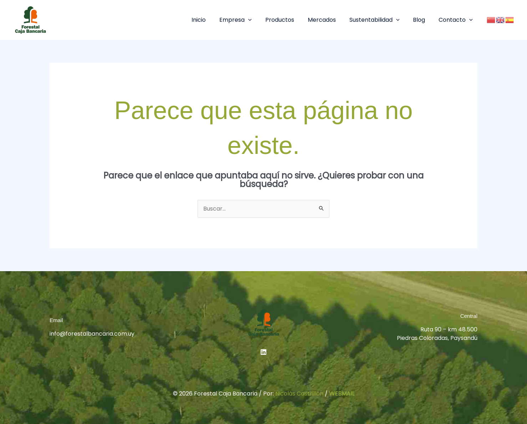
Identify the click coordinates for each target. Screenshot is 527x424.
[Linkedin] (263, 352)
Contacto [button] (457, 20)
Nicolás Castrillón (299, 393)
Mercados (329, 20)
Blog (422, 20)
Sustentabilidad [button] (380, 20)
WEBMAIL (341, 393)
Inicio (212, 20)
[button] (260, 20)
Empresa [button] (247, 20)
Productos (289, 20)
